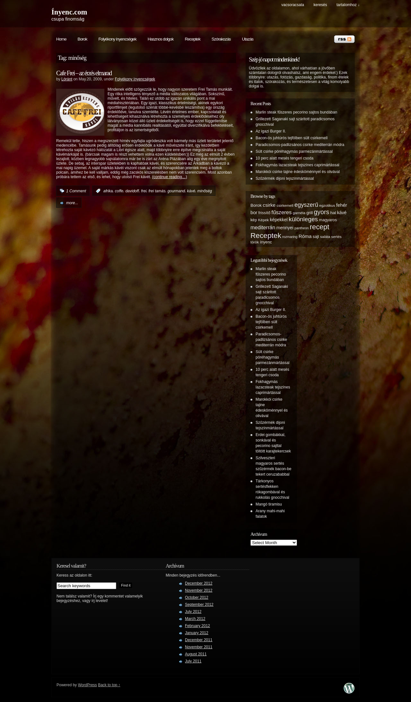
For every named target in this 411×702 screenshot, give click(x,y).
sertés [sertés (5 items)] (336, 236)
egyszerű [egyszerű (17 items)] (306, 205)
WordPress (87, 685)
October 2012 (196, 597)
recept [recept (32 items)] (319, 227)
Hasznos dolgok (161, 39)
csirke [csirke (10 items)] (269, 205)
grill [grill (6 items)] (309, 213)
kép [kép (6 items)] (253, 220)
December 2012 (198, 583)
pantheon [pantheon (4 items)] (301, 228)
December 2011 (198, 640)
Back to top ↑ (109, 685)
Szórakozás (221, 39)
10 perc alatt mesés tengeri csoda (284, 158)
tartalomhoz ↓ (348, 5)
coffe (119, 191)
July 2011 (193, 661)
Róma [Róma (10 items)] (305, 236)
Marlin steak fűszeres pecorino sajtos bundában (296, 112)
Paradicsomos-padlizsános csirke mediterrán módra (300, 144)
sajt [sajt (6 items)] (316, 236)
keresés (320, 5)
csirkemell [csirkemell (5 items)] (284, 205)
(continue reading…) (169, 177)
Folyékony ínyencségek (117, 39)
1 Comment (76, 191)
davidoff (132, 191)
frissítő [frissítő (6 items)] (264, 213)
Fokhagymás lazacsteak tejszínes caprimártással (297, 165)
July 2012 (193, 611)
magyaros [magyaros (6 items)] (328, 220)
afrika (108, 191)
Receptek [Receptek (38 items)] (265, 235)
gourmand (176, 191)
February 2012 (197, 626)
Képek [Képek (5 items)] (263, 220)
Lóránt (66, 79)
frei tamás (156, 191)
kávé (191, 191)
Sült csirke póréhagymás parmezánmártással (294, 151)
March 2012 (195, 618)
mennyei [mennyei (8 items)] (284, 227)
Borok (82, 39)
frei (143, 191)
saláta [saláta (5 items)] (325, 236)
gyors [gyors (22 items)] (321, 211)
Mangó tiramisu (269, 504)
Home (61, 39)
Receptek (192, 39)
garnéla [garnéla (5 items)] (299, 213)
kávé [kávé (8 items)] (342, 212)
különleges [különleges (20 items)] (303, 219)
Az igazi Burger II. (271, 131)
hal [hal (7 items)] (333, 212)
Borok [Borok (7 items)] (256, 205)
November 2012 (198, 590)
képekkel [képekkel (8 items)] (278, 219)
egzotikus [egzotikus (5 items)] (327, 205)
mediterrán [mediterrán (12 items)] (262, 227)
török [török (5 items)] (254, 242)
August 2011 (195, 654)
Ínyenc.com (69, 12)
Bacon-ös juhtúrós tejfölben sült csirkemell (292, 138)
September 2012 (199, 604)
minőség (204, 191)
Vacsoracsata (292, 5)
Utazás (247, 39)
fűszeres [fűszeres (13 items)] (281, 212)
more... (72, 203)
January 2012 (196, 633)
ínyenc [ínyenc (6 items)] (266, 242)
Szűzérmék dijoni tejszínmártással (285, 178)
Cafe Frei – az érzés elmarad (83, 73)
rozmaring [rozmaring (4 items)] (289, 237)
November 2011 (198, 647)
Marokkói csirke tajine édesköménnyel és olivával (298, 171)
